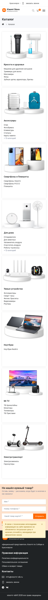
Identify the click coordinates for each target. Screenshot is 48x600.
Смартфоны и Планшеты (16, 176)
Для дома (9, 233)
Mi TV (6, 401)
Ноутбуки (8, 345)
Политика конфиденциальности (15, 558)
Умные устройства (13, 289)
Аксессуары (10, 120)
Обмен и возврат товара (12, 566)
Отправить (39, 516)
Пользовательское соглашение (15, 562)
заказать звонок (32, 3)
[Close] (41, 524)
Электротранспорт (13, 457)
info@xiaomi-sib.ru (14, 577)
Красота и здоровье (14, 64)
